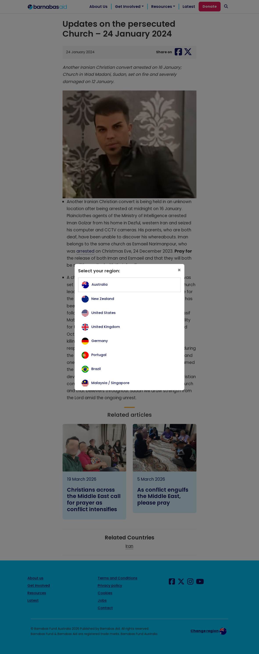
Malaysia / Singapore (110, 382)
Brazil (96, 368)
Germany (99, 340)
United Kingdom (105, 326)
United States (103, 312)
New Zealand (102, 298)
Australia (100, 284)
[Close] (179, 270)
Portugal (98, 354)
